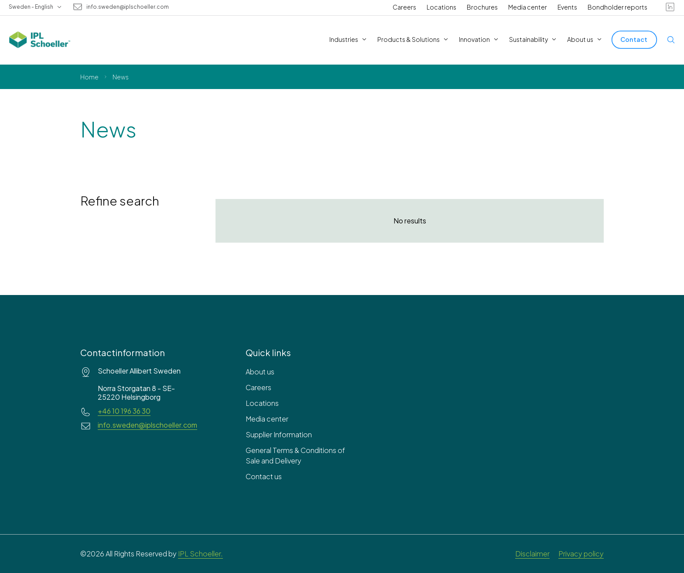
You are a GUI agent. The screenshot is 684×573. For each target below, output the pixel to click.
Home (89, 77)
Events (567, 7)
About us (260, 371)
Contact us (264, 476)
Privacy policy (581, 553)
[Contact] (634, 39)
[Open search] (671, 40)
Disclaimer (532, 553)
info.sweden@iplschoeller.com (127, 7)
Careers (404, 7)
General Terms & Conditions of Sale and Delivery (295, 455)
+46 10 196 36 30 (124, 411)
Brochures (482, 7)
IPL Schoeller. (200, 553)
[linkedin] (670, 7)
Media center (527, 7)
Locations (441, 7)
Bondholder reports (617, 7)
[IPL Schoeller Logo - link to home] (40, 40)
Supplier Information (279, 434)
